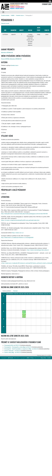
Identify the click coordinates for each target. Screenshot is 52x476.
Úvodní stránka (5, 15)
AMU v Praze (30, 358)
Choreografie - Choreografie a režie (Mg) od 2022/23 (18, 347)
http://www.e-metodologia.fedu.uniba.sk (38, 250)
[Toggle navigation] (3, 12)
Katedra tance (20, 15)
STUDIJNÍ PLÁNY (46, 4)
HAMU (12, 15)
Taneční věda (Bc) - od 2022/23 (12, 350)
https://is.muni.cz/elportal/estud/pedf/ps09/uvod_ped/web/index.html (20, 220)
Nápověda (43, 358)
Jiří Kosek (10, 358)
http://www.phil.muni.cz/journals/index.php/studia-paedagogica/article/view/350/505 (24, 213)
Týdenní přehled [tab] (6, 291)
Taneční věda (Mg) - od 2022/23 (12, 352)
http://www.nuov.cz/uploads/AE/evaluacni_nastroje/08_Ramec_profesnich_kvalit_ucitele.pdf (27, 263)
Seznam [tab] (15, 291)
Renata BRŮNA (5, 59)
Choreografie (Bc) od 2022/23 (12, 345)
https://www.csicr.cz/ (18, 233)
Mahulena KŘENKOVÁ (7, 52)
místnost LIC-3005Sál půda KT (24, 312)
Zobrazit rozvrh (5, 23)
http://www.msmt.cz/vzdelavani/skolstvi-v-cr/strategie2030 (17, 237)
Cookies (49, 358)
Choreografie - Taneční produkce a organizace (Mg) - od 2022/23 (21, 349)
